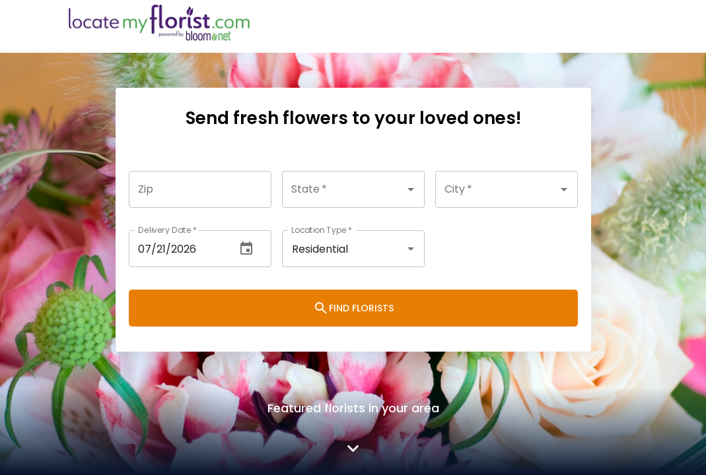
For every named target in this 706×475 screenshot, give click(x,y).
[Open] (411, 189)
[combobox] (353, 189)
